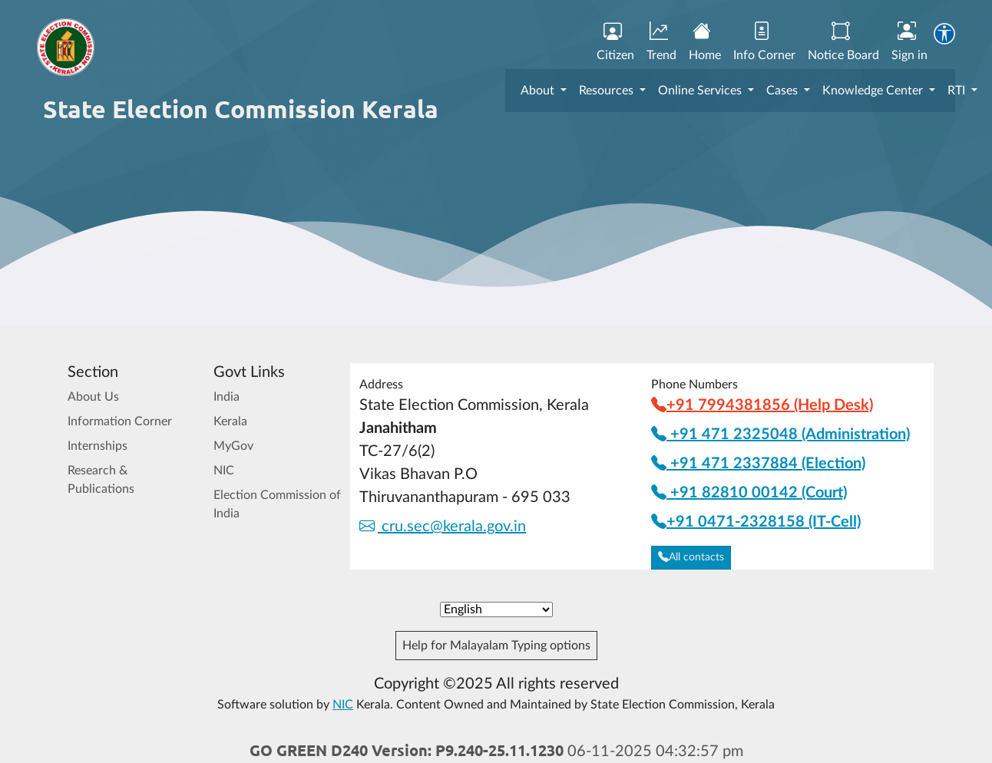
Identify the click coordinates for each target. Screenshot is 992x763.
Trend (661, 42)
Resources (608, 90)
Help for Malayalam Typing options (496, 645)
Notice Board (843, 42)
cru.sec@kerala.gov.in (442, 526)
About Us (93, 397)
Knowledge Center (874, 90)
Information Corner (120, 421)
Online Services (701, 90)
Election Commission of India (277, 504)
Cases (783, 90)
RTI (957, 90)
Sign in (909, 42)
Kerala (230, 421)
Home (705, 42)
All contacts (691, 557)
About (539, 90)
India (226, 397)
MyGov (233, 446)
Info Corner (764, 42)
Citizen (615, 42)
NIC (223, 470)
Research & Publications (101, 479)
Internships (97, 446)
